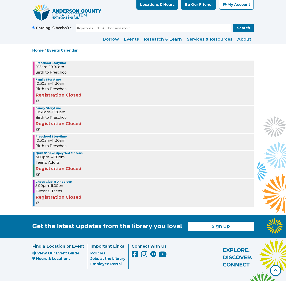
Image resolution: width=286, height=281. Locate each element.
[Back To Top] (275, 270)
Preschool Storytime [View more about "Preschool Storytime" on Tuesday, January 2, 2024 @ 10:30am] (51, 136)
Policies (97, 253)
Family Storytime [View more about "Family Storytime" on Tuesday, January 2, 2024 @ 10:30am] (48, 79)
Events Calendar (62, 50)
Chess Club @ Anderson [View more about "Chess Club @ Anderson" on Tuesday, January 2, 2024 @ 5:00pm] (54, 181)
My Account (236, 4)
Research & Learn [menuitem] (163, 39)
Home (38, 50)
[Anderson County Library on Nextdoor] (153, 254)
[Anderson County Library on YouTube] (163, 255)
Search (243, 28)
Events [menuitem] (131, 39)
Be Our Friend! (199, 4)
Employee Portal (106, 264)
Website (64, 28)
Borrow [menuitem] (111, 39)
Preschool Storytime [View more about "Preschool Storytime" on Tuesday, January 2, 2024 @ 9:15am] (51, 63)
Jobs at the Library (107, 258)
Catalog (43, 28)
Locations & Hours (157, 4)
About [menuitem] (244, 39)
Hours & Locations (51, 258)
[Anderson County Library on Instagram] (144, 255)
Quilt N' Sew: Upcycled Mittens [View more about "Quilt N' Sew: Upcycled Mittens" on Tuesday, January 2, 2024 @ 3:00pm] (59, 153)
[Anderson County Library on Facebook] (135, 255)
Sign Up (221, 226)
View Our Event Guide (55, 253)
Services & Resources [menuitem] (209, 39)
